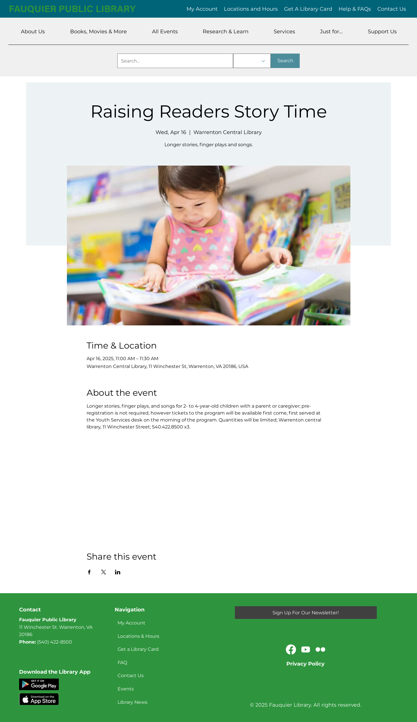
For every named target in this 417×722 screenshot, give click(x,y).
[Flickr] (320, 649)
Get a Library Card (138, 649)
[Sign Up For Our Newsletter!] (306, 612)
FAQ (122, 662)
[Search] (285, 61)
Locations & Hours (138, 636)
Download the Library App (54, 672)
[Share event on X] (103, 572)
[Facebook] (291, 649)
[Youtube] (306, 649)
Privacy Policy (305, 664)
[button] (33, 31)
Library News (132, 702)
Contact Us (131, 675)
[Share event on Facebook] (89, 572)
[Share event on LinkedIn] (117, 572)
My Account (131, 623)
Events (126, 689)
